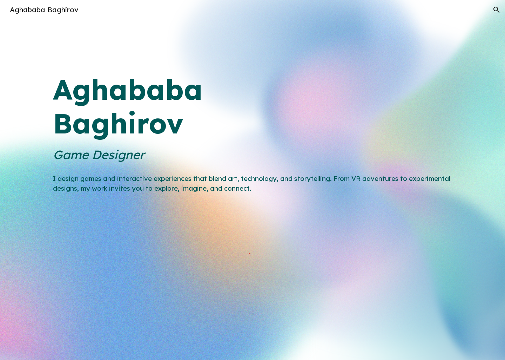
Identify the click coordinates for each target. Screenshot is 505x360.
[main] (252, 118)
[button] (496, 9)
